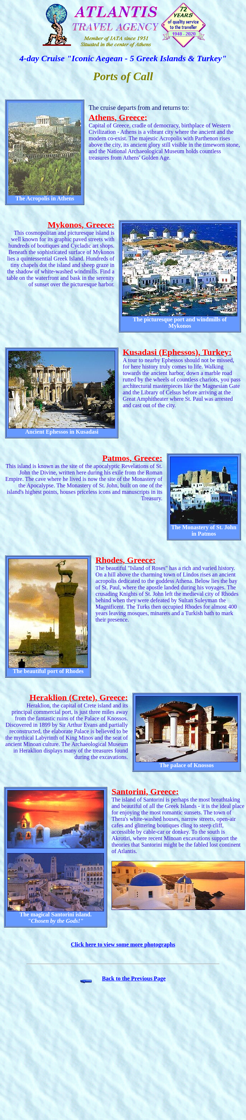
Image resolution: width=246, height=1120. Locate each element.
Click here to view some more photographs (123, 944)
